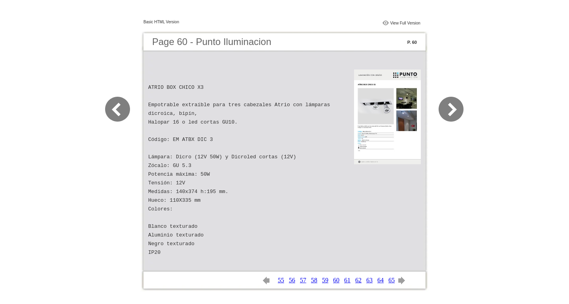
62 (358, 280)
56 (292, 280)
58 (314, 280)
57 (303, 280)
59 (325, 280)
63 (369, 280)
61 (347, 280)
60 (336, 280)
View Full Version (405, 23)
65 (391, 280)
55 (281, 280)
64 (380, 280)
